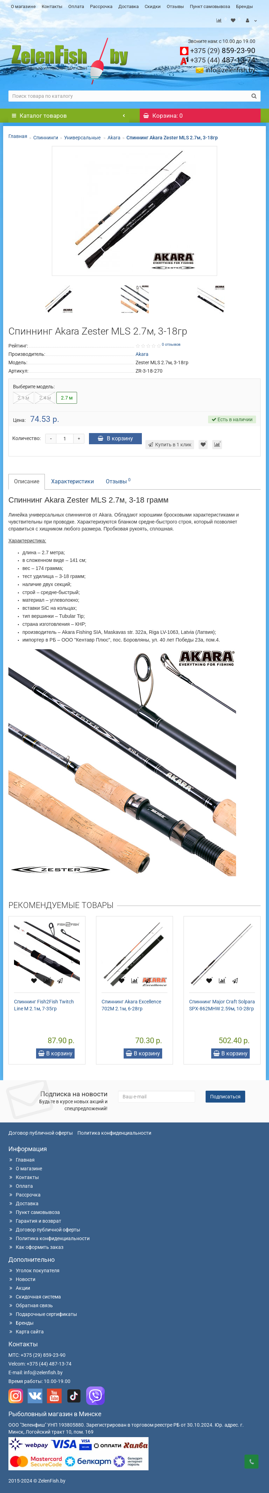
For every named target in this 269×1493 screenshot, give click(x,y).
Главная (17, 134)
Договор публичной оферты (40, 1131)
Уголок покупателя (34, 1269)
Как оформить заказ (35, 1245)
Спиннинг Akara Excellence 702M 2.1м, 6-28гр (131, 1003)
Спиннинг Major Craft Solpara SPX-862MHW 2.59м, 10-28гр (222, 1003)
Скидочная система (34, 1295)
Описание (26, 479)
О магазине (23, 6)
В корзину (115, 436)
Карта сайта (26, 1330)
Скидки (153, 6)
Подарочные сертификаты (42, 1312)
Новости (21, 1277)
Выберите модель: (34, 385)
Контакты (52, 6)
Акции (19, 1286)
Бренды (244, 6)
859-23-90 (222, 49)
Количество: (26, 436)
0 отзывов (171, 343)
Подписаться (225, 1095)
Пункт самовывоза (210, 6)
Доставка (128, 6)
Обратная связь (30, 1304)
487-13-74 (222, 58)
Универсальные (83, 136)
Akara (114, 136)
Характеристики (72, 479)
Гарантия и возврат (34, 1219)
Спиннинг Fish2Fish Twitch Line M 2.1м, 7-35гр (44, 1003)
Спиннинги (45, 136)
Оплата (76, 6)
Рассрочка (101, 6)
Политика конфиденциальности (114, 1131)
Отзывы (175, 6)
